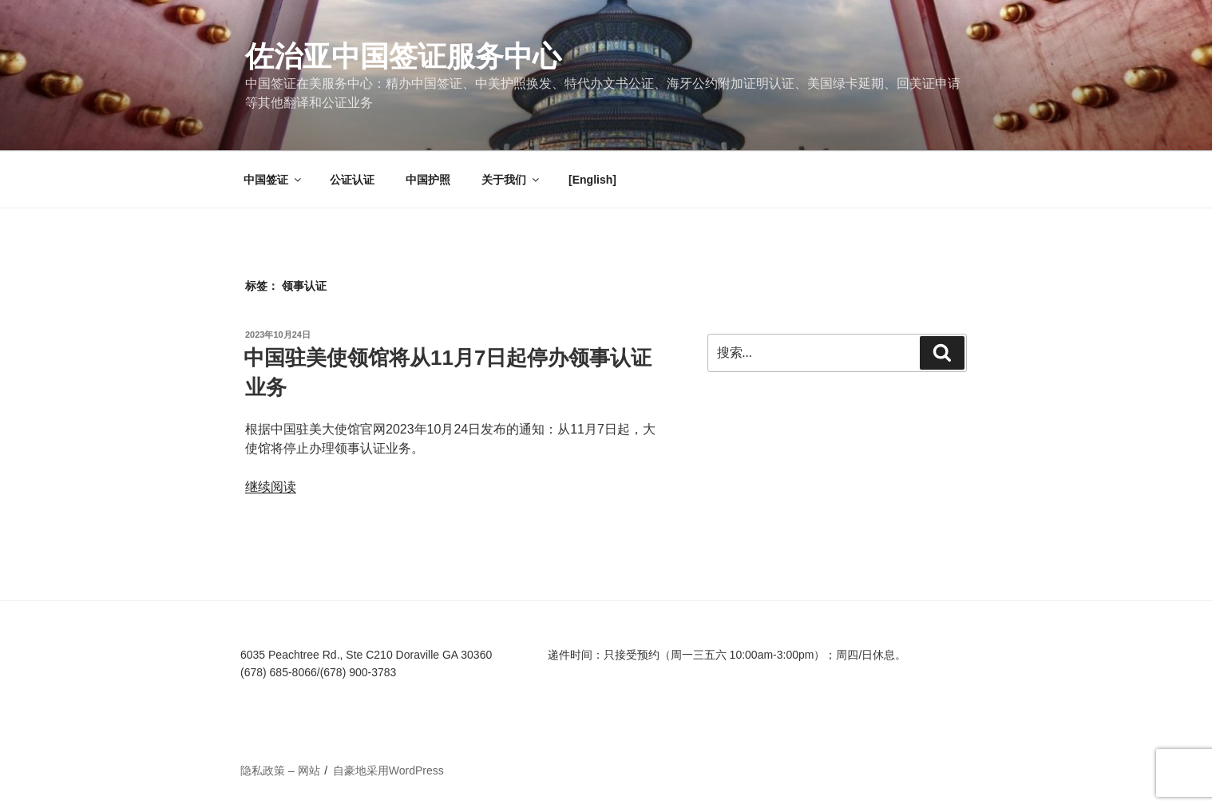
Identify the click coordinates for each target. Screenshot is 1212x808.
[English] (592, 179)
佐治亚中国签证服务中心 (403, 56)
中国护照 (428, 179)
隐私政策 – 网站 (280, 770)
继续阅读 (270, 486)
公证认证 (352, 179)
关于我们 (511, 179)
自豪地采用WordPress (388, 770)
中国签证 (273, 179)
